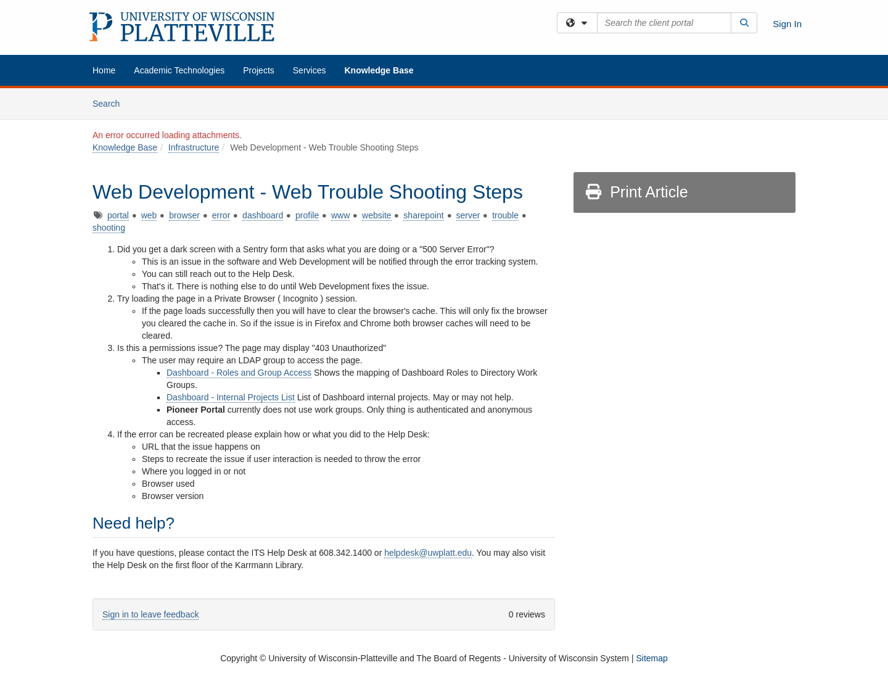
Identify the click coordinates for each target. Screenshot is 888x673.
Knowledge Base (378, 70)
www (340, 215)
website (376, 215)
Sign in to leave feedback (150, 614)
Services (309, 70)
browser (184, 215)
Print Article (636, 191)
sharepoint (423, 215)
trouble (505, 215)
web (149, 215)
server (468, 215)
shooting (108, 228)
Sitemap (651, 658)
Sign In (787, 24)
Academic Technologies (179, 70)
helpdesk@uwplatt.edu (428, 553)
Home (103, 70)
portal (118, 215)
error (221, 215)
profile (307, 215)
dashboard (262, 215)
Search (110, 103)
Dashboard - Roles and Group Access (238, 373)
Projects (258, 70)
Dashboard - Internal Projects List (230, 397)
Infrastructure (193, 147)
